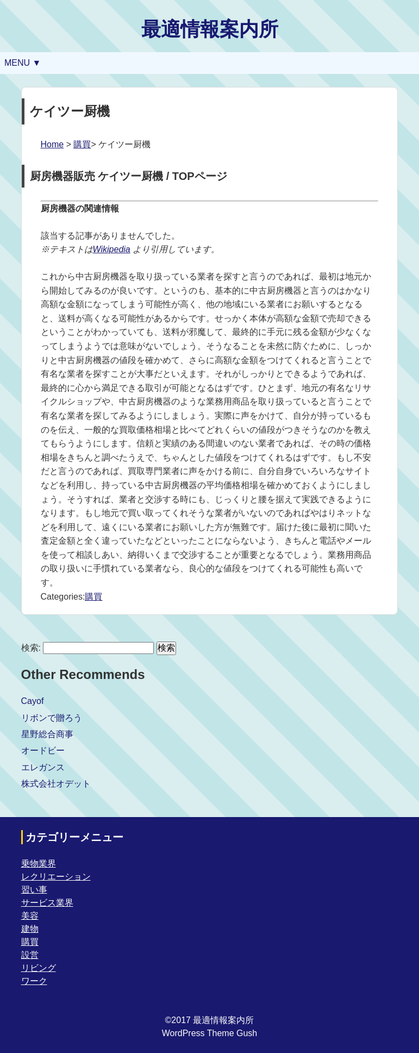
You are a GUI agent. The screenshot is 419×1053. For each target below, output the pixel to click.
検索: (31, 647)
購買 (82, 144)
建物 (30, 928)
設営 (30, 954)
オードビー (43, 750)
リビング (38, 968)
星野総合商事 (47, 734)
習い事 (34, 889)
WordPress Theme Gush (209, 1033)
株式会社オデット (56, 783)
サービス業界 (47, 902)
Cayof (32, 701)
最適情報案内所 (209, 29)
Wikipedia (111, 249)
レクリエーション (56, 876)
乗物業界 (38, 863)
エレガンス (43, 767)
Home (52, 144)
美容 (30, 915)
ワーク (34, 981)
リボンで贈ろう (51, 717)
